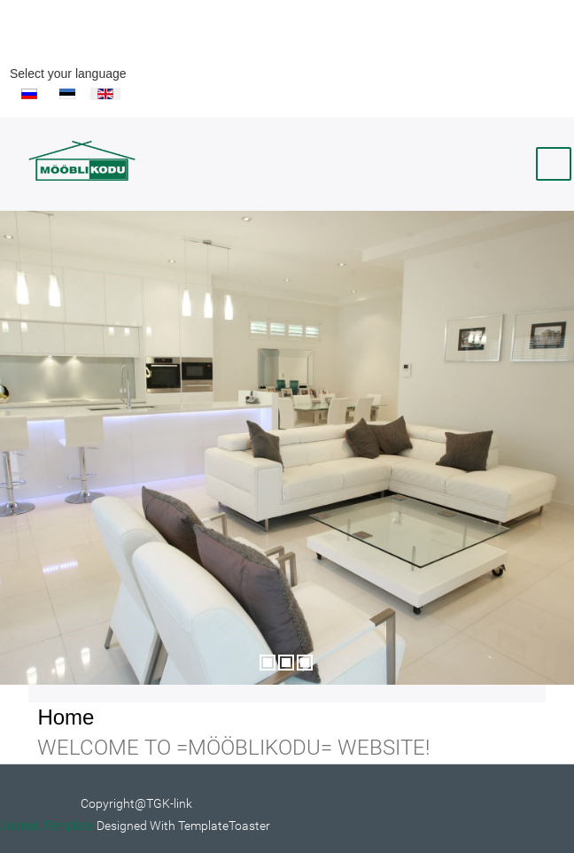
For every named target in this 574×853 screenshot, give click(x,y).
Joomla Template (47, 825)
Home (65, 717)
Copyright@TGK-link (136, 803)
